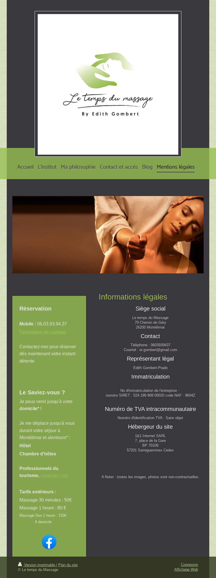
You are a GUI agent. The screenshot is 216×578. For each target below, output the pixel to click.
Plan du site (68, 565)
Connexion (189, 564)
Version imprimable (37, 565)
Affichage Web (186, 569)
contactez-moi (54, 475)
